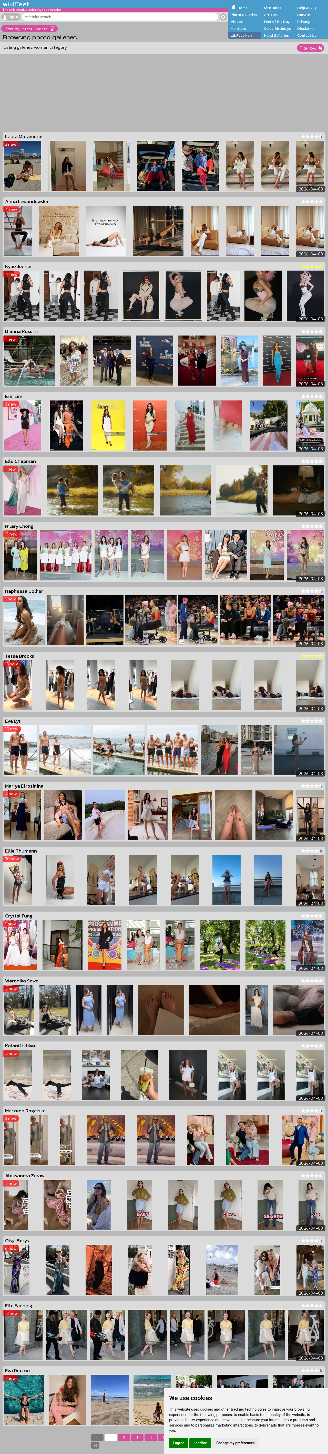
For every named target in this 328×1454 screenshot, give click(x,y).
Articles (271, 14)
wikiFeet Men (241, 35)
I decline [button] (200, 1443)
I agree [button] (178, 1443)
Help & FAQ (306, 8)
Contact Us (306, 35)
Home (243, 8)
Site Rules (272, 8)
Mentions (239, 28)
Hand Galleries (276, 35)
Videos (237, 21)
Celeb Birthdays (277, 28)
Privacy (303, 21)
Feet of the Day (277, 21)
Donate (303, 14)
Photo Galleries (244, 14)
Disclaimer (306, 28)
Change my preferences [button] (235, 1443)
